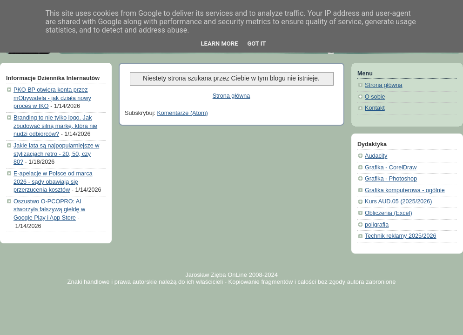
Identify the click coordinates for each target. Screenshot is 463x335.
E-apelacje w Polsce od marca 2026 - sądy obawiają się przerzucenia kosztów (53, 181)
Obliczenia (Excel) (388, 213)
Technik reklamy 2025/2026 (400, 236)
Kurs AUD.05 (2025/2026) (398, 201)
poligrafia (377, 224)
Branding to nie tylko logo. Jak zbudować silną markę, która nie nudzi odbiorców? (55, 125)
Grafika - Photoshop (391, 178)
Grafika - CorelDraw (390, 167)
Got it (256, 43)
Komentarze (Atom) (182, 113)
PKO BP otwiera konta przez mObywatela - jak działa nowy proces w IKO (52, 98)
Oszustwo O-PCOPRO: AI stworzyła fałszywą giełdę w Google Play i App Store (49, 209)
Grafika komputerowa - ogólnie (405, 190)
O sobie (375, 97)
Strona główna (231, 96)
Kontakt (375, 108)
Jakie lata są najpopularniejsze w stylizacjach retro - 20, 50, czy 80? (56, 153)
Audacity (376, 156)
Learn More (219, 43)
